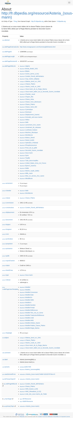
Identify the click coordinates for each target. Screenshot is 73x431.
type (5, 275)
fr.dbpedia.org (61, 21)
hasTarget (8, 399)
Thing (15, 21)
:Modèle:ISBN (27, 300)
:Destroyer (26, 112)
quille (5, 256)
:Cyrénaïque (26, 109)
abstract (6, 40)
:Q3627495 (25, 367)
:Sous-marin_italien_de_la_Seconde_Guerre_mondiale (40, 91)
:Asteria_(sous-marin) (29, 379)
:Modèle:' (25, 287)
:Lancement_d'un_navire (30, 125)
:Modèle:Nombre (28, 305)
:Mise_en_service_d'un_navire (32, 176)
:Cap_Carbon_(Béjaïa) (29, 79)
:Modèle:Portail (27, 307)
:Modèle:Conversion (29, 292)
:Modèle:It (25, 302)
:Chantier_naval (27, 94)
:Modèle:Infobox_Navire (30, 323)
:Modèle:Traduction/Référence (32, 315)
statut (5, 265)
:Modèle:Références (29, 310)
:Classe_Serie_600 (28, 107)
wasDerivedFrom (9, 374)
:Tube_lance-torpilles (29, 160)
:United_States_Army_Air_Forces (33, 163)
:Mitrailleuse (26, 178)
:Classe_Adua (27, 99)
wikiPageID (7, 51)
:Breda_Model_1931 (29, 68)
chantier (6, 190)
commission (8, 203)
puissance (7, 248)
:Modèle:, (25, 290)
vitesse (6, 280)
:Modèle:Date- (27, 295)
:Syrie (24, 155)
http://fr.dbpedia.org (37, 21)
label (5, 359)
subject (5, 337)
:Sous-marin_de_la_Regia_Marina (33, 89)
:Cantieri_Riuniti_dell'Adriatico (32, 76)
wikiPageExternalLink (10, 47)
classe (6, 198)
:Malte (24, 168)
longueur (7, 229)
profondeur (7, 239)
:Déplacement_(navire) (29, 114)
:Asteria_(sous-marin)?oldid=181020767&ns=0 (37, 374)
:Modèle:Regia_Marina (29, 328)
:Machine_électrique (29, 132)
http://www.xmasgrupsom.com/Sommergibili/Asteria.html (37, 47)
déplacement (8, 212)
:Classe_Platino (27, 84)
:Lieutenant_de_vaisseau (30, 127)
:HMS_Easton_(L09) (29, 389)
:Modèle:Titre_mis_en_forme (31, 313)
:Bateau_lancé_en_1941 (30, 81)
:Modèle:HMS (27, 320)
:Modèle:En (26, 297)
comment (6, 352)
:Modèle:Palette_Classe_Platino (32, 325)
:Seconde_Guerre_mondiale (31, 150)
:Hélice (24, 120)
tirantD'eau (7, 270)
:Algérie (25, 66)
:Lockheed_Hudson (28, 130)
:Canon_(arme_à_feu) (29, 74)
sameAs (5, 367)
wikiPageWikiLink (9, 66)
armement (7, 183)
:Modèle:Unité (27, 318)
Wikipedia (22, 416)
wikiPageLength (8, 56)
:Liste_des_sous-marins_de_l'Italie (33, 394)
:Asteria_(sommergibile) (30, 369)
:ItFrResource (25, 399)
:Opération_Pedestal (29, 142)
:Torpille (25, 158)
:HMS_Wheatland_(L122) (30, 391)
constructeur (8, 207)
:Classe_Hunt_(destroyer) (30, 102)
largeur (6, 224)
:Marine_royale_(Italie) (29, 171)
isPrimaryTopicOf (8, 379)
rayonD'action (8, 260)
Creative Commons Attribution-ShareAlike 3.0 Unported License (54, 416)
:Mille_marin (26, 173)
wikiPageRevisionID (9, 61)
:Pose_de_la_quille (28, 148)
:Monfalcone (26, 135)
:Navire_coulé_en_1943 (30, 86)
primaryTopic (9, 406)
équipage (7, 333)
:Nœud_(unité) (27, 140)
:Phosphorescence (28, 145)
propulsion (7, 244)
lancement (7, 220)
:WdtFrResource (26, 401)
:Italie (24, 122)
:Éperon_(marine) (28, 165)
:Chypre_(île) (26, 97)
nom (5, 234)
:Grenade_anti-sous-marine (31, 117)
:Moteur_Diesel (27, 137)
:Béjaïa (24, 71)
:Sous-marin (26, 153)
